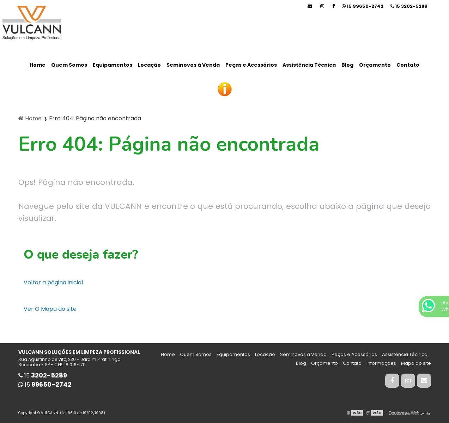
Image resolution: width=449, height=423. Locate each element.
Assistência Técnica (309, 64)
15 (408, 6)
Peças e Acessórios (251, 64)
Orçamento (375, 64)
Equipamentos (112, 64)
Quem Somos (69, 64)
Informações (381, 363)
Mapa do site (416, 363)
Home (37, 64)
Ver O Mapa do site (50, 309)
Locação (149, 64)
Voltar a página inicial (53, 282)
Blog (347, 64)
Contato (407, 64)
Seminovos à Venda (193, 64)
